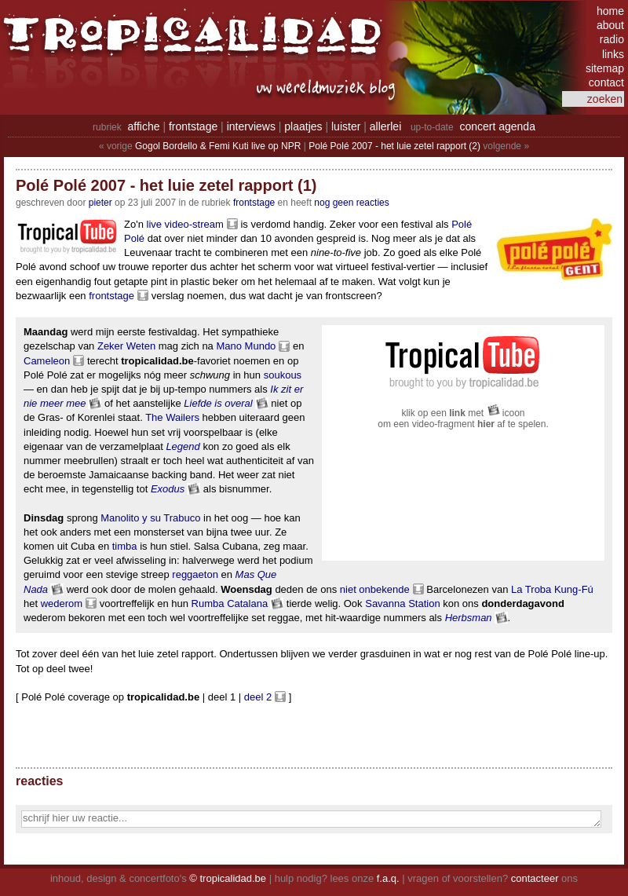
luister (345, 126)
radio (612, 39)
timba (124, 546)
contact (606, 82)
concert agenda (497, 126)
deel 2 (258, 697)
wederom (61, 603)
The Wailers (172, 417)
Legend (182, 446)
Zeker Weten (126, 346)
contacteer (535, 878)
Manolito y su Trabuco (150, 518)
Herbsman (468, 618)
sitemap (605, 68)
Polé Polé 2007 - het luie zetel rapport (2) (394, 146)
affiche (144, 126)
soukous (282, 375)
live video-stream (185, 224)
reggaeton (195, 574)
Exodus (167, 489)
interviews (251, 126)
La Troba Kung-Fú (552, 589)
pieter (100, 202)
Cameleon (47, 361)
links (613, 54)
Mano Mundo (246, 346)
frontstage (193, 126)
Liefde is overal (218, 403)
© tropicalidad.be (227, 878)
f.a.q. (388, 878)
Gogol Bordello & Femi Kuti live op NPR (218, 146)
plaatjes (303, 126)
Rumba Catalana (230, 603)
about (610, 25)
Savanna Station (402, 603)
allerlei (385, 126)
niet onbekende (375, 589)
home (610, 11)
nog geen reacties (351, 202)
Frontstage (254, 202)
